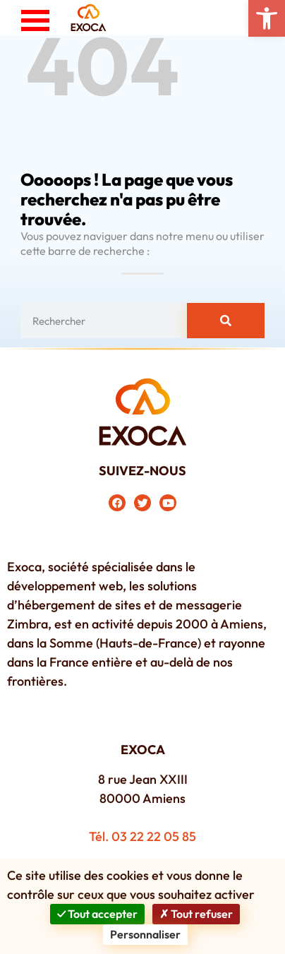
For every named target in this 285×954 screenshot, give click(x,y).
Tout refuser (196, 914)
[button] (266, 18)
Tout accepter (97, 914)
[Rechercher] (226, 320)
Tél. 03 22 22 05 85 (142, 836)
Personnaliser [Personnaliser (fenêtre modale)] (145, 934)
